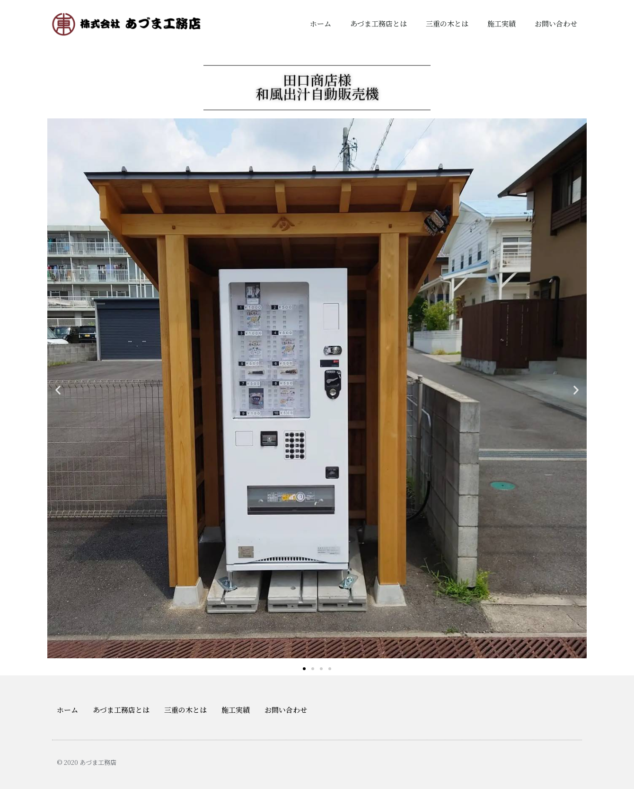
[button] (304, 668)
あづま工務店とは (378, 23)
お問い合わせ (556, 23)
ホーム (320, 23)
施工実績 (501, 23)
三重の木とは (447, 23)
